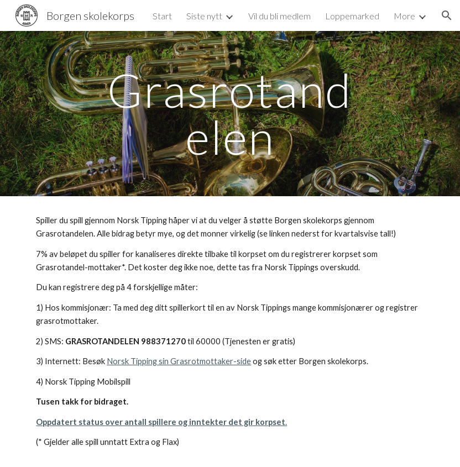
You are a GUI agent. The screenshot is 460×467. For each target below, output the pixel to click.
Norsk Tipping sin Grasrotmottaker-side (179, 361)
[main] (230, 113)
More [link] (404, 16)
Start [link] (162, 16)
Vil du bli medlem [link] (279, 16)
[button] (446, 15)
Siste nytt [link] (204, 16)
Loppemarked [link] (352, 16)
